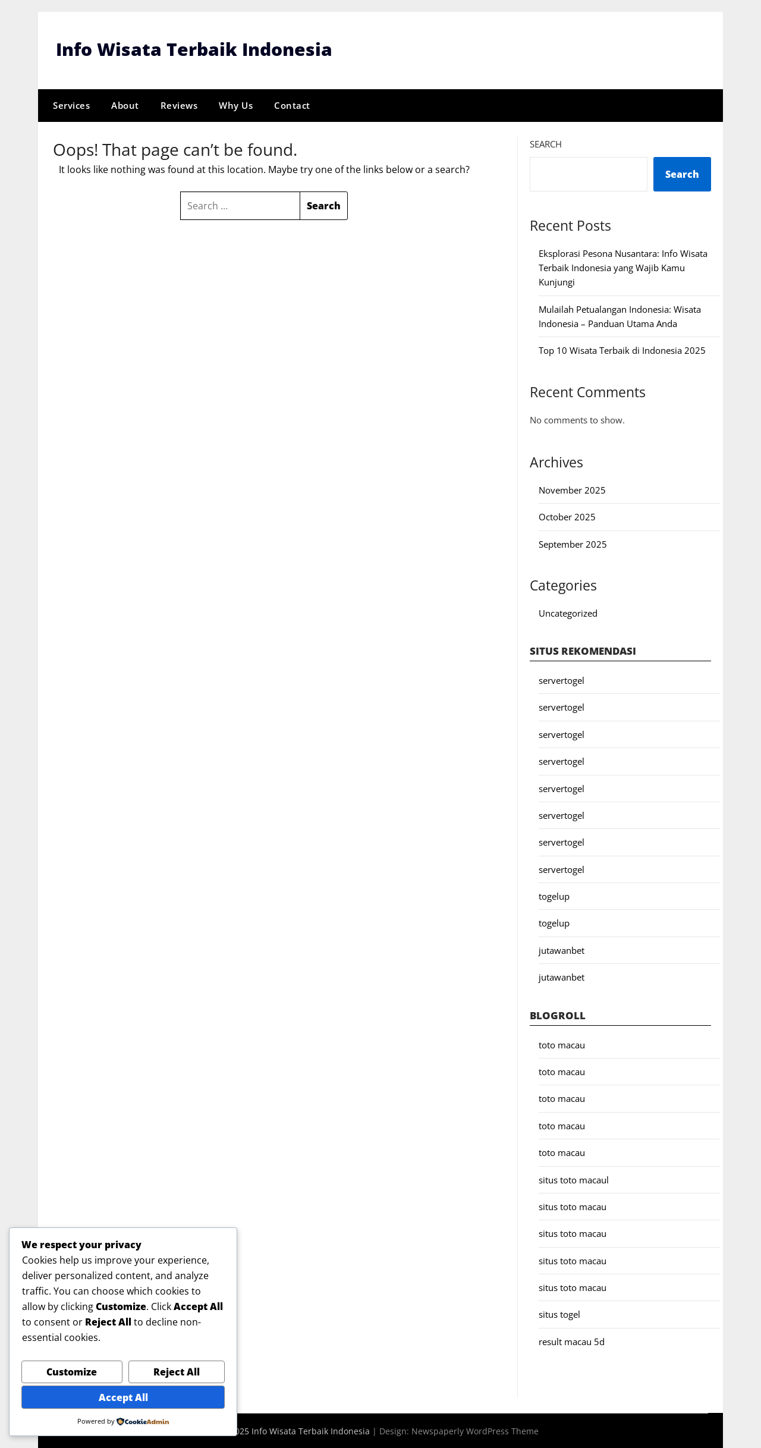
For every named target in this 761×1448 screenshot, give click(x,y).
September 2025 (573, 543)
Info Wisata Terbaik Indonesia (194, 49)
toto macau (562, 1044)
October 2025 (567, 517)
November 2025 (572, 490)
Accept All (123, 1397)
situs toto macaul (574, 1179)
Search (546, 143)
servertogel (561, 680)
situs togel (559, 1314)
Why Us (236, 105)
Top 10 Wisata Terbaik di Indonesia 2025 (622, 350)
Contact (292, 105)
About (125, 105)
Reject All (176, 1371)
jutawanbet (561, 950)
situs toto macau (572, 1207)
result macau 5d (572, 1342)
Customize (71, 1371)
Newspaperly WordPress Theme (475, 1430)
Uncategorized (568, 612)
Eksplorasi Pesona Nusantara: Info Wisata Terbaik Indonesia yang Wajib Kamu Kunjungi (623, 267)
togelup (554, 896)
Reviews (179, 105)
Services (71, 105)
